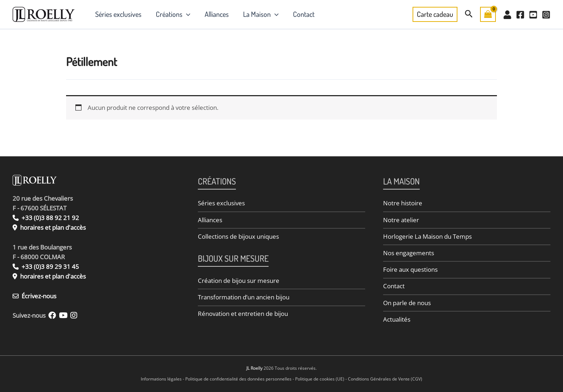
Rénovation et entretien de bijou (243, 313)
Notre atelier (401, 220)
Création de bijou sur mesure (238, 280)
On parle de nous (407, 303)
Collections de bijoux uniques (238, 236)
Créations (173, 14)
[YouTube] (533, 14)
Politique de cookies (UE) (319, 379)
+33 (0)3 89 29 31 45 (46, 266)
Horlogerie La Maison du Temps (427, 236)
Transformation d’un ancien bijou (243, 297)
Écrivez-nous (34, 296)
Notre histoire (402, 203)
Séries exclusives (118, 14)
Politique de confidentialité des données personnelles (238, 379)
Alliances (217, 14)
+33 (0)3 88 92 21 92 (46, 218)
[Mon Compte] (507, 14)
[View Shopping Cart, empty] (488, 14)
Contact (304, 14)
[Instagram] (546, 14)
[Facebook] (520, 14)
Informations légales (161, 379)
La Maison (261, 14)
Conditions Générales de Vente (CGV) (385, 379)
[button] (186, 14)
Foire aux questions (410, 269)
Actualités (396, 319)
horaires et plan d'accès (53, 227)
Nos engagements (408, 253)
